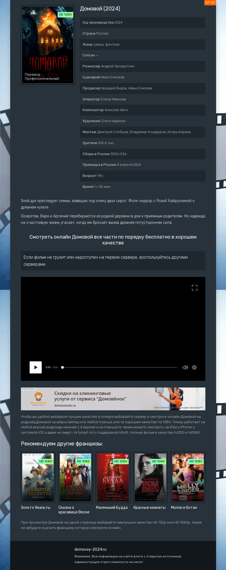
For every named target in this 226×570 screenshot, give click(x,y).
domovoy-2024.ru (90, 549)
